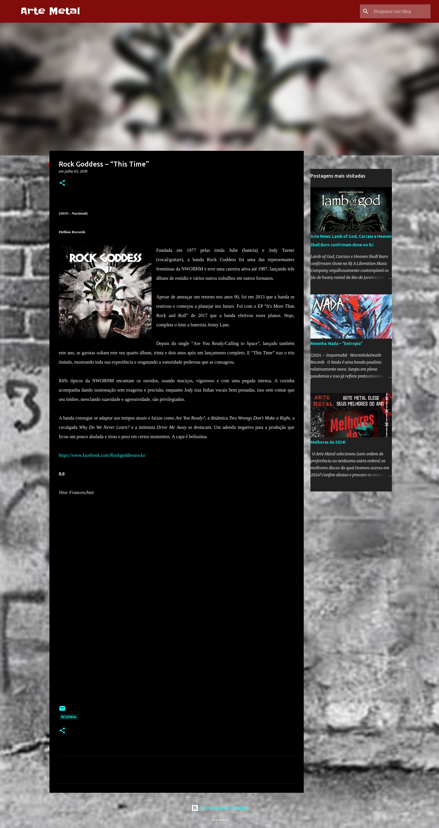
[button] (62, 183)
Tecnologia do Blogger (219, 808)
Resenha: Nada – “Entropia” (336, 343)
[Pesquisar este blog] (400, 11)
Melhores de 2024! (328, 442)
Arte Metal (50, 11)
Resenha (68, 717)
